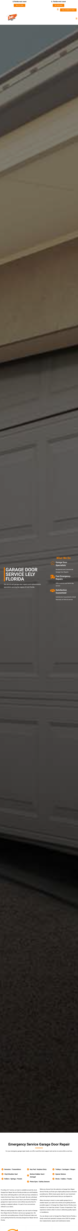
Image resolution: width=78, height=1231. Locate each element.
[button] (57, 9)
